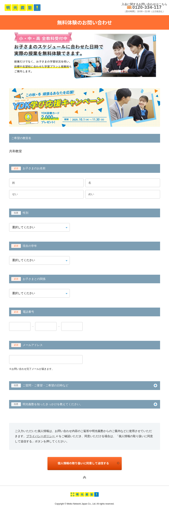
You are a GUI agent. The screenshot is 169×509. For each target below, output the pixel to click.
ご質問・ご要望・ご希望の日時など (39, 385)
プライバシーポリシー (42, 436)
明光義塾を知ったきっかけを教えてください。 (47, 404)
